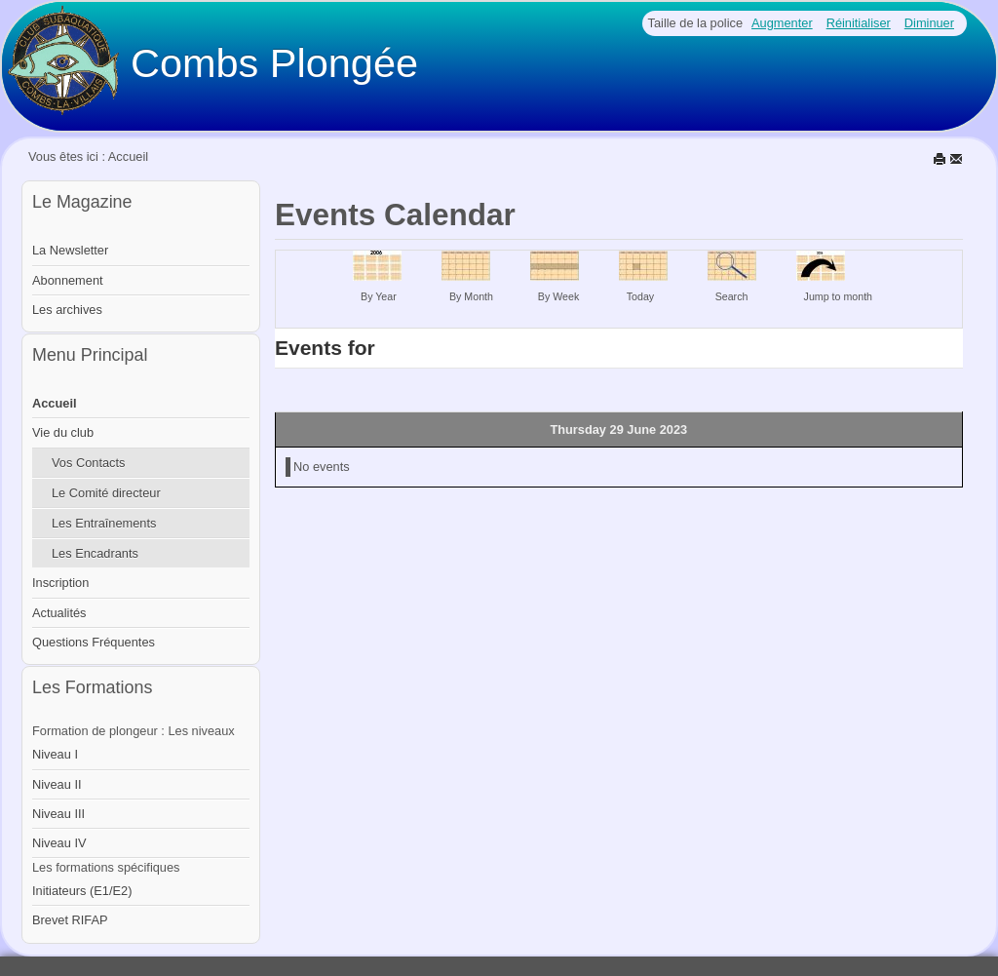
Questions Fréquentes (93, 642)
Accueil (54, 403)
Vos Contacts (88, 462)
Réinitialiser (858, 23)
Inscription (60, 582)
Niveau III (58, 813)
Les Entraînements (104, 523)
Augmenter (782, 23)
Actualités (59, 612)
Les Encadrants (95, 553)
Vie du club (63, 432)
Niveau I (55, 754)
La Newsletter (70, 250)
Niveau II (57, 784)
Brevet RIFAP (70, 920)
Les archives (67, 309)
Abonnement (67, 280)
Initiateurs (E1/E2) (82, 890)
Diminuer (929, 23)
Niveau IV (59, 843)
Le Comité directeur (106, 493)
